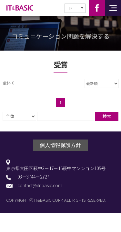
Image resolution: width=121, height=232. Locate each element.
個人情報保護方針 (60, 145)
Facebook (97, 8)
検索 (107, 116)
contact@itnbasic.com (39, 185)
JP (70, 8)
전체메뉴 (113, 8)
